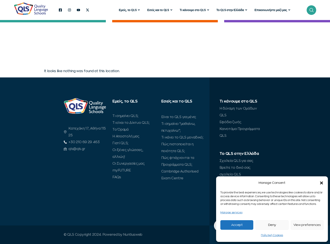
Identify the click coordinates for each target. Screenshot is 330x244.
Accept (237, 225)
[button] (321, 183)
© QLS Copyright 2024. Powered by (93, 234)
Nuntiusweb (132, 234)
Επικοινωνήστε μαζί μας (273, 10)
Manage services (231, 212)
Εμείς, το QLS (130, 10)
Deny (272, 225)
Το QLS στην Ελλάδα (232, 10)
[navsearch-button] (311, 10)
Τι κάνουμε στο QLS (195, 10)
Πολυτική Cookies (272, 235)
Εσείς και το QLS (160, 10)
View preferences (307, 225)
